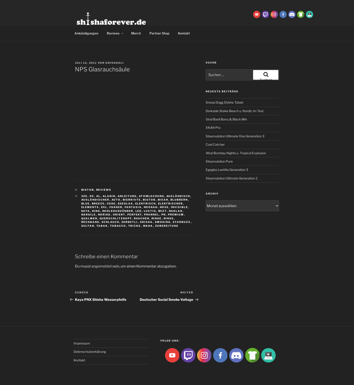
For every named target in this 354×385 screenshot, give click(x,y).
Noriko (104, 214)
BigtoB (87, 189)
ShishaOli (114, 62)
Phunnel (151, 214)
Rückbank (90, 222)
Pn (163, 214)
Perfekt (134, 214)
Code (111, 203)
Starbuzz (182, 222)
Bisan (163, 199)
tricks (134, 225)
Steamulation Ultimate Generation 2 (231, 178)
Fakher (116, 207)
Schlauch (110, 222)
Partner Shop (159, 33)
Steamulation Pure (219, 161)
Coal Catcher (215, 144)
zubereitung (167, 225)
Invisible (179, 207)
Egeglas (125, 203)
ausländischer (95, 199)
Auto (116, 199)
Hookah (151, 207)
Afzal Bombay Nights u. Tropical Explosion (236, 153)
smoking (163, 222)
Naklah (176, 211)
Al (98, 196)
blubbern (179, 199)
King (96, 211)
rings (169, 218)
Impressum (82, 343)
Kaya (85, 211)
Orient (119, 214)
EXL (104, 207)
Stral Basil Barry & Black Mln (226, 119)
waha (148, 225)
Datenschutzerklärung (90, 351)
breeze (98, 203)
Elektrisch (145, 203)
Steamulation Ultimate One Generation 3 (235, 136)
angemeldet (101, 266)
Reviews (115, 33)
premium (176, 214)
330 (84, 196)
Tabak (102, 225)
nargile (88, 214)
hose (164, 207)
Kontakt (184, 33)
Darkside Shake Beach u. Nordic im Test (234, 111)
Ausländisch (178, 196)
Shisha (146, 222)
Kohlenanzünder (117, 211)
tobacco (118, 225)
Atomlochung (151, 196)
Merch (136, 33)
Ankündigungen (86, 33)
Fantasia (133, 207)
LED (138, 211)
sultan (87, 225)
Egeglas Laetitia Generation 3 (227, 170)
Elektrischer (170, 203)
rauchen (141, 218)
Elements (90, 207)
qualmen (89, 218)
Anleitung (127, 196)
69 (92, 196)
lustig (150, 211)
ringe (156, 218)
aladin (109, 196)
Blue (85, 203)
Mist (162, 211)
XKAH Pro (213, 127)
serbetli (129, 222)
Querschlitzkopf (116, 218)
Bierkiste (132, 199)
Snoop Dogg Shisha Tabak (224, 102)
